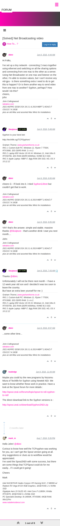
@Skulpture (15, 227)
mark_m (12, 435)
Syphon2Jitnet (40, 180)
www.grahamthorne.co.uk (28, 142)
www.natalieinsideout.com (14, 499)
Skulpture (12, 126)
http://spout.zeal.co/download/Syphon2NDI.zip (25, 401)
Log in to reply (50, 41)
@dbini (13, 273)
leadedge (12, 369)
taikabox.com (8, 101)
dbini (10, 52)
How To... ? (12, 40)
